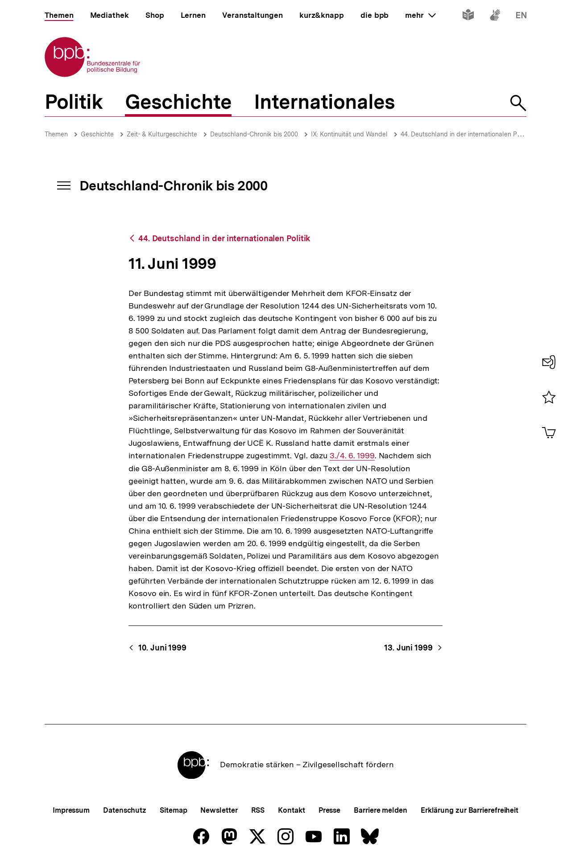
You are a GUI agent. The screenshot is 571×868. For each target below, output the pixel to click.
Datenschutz (124, 810)
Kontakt (291, 810)
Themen (56, 134)
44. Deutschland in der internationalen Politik (466, 134)
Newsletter (218, 810)
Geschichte (97, 134)
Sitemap (173, 810)
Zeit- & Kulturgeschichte (162, 134)
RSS (258, 810)
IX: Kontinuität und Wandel (349, 134)
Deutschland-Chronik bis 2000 (254, 134)
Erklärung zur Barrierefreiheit (469, 810)
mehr (420, 15)
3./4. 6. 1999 (352, 456)
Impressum (71, 810)
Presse (329, 810)
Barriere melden (380, 810)
